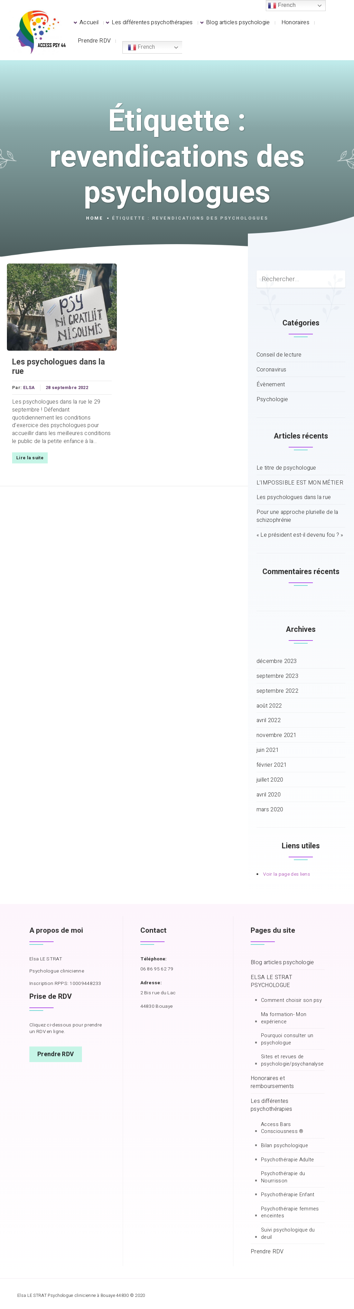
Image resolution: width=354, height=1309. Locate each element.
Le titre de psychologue (286, 468)
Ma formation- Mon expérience (283, 1018)
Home (94, 218)
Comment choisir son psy (291, 1000)
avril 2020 (269, 795)
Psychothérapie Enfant (287, 1194)
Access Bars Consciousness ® (282, 1128)
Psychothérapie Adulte (287, 1159)
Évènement (271, 385)
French (141, 47)
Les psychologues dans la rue (58, 367)
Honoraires (295, 22)
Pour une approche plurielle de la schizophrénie (297, 516)
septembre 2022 (277, 691)
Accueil (89, 22)
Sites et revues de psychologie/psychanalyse (292, 1060)
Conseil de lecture (279, 355)
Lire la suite (30, 458)
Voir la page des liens (286, 874)
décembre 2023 (277, 661)
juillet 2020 (270, 780)
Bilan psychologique (284, 1145)
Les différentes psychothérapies (152, 22)
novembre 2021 (277, 735)
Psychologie (272, 400)
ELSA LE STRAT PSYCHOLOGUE (271, 981)
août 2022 (269, 706)
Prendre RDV (94, 41)
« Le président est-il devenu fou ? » (300, 535)
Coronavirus (271, 370)
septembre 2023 (277, 676)
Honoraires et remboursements (272, 1082)
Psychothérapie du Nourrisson (283, 1177)
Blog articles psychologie (238, 22)
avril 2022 (269, 721)
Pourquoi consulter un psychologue (287, 1039)
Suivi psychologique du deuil (288, 1234)
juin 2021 (268, 750)
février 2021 (272, 765)
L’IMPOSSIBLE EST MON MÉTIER (300, 483)
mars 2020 (270, 810)
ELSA (29, 388)
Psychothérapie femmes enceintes (290, 1213)
